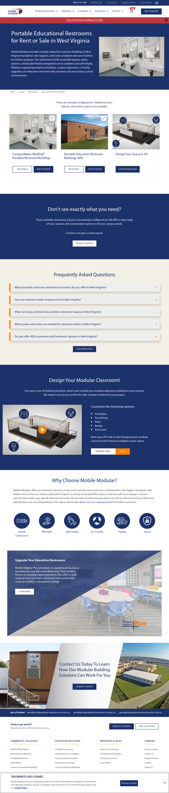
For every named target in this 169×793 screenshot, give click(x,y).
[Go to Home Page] (15, 11)
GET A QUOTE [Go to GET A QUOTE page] (151, 11)
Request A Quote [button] (84, 243)
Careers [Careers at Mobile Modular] (148, 763)
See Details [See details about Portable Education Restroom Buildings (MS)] (73, 169)
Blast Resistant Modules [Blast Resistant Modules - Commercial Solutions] (21, 754)
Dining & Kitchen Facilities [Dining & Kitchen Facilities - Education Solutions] (66, 758)
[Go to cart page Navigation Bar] (156, 3)
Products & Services (46, 11)
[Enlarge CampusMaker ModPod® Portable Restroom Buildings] (52, 118)
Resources (101, 11)
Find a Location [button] (147, 726)
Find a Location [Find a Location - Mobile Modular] (151, 749)
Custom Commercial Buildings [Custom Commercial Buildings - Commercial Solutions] (24, 767)
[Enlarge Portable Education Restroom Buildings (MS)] (103, 118)
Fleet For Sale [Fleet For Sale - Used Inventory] (96, 3)
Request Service (128, 3)
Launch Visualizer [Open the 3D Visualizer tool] (128, 169)
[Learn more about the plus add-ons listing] (48, 592)
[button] (33, 131)
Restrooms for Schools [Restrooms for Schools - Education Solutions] (65, 763)
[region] (84, 783)
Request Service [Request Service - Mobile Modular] (151, 758)
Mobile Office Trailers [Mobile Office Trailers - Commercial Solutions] (20, 749)
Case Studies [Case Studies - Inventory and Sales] (105, 763)
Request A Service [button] (121, 726)
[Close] (165, 783)
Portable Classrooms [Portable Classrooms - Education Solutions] (64, 749)
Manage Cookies (129, 783)
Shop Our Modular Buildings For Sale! (84, 20)
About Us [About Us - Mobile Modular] (149, 767)
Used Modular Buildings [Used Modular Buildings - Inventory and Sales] (110, 754)
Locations (84, 11)
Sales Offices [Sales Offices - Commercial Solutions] (16, 763)
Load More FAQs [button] (84, 349)
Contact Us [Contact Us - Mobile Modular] (149, 754)
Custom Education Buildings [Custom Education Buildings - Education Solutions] (67, 767)
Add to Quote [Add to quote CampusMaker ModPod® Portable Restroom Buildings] (43, 169)
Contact (117, 11)
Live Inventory (112, 3)
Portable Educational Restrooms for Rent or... (49, 712)
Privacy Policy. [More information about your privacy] (21, 788)
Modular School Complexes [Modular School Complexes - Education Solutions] (67, 754)
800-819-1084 (80, 3)
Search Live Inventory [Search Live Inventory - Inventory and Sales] (109, 749)
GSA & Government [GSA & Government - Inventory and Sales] (108, 758)
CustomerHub (145, 3)
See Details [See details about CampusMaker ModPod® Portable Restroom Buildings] (22, 169)
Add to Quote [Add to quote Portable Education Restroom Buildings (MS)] (95, 169)
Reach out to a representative (96, 502)
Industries (68, 11)
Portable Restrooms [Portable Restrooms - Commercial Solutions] (19, 758)
